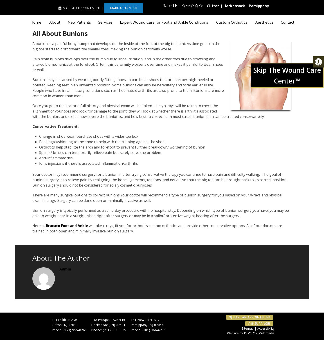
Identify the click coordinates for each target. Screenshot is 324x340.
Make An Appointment (79, 8)
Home (35, 22)
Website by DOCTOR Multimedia (250, 333)
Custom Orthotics (231, 22)
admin (65, 269)
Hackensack (234, 5)
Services (105, 22)
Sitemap (248, 328)
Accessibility (265, 328)
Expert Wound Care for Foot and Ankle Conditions (164, 22)
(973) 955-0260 (75, 330)
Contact (287, 22)
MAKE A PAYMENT (124, 8)
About (54, 22)
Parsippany (259, 5)
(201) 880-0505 (114, 330)
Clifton (213, 5)
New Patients (79, 22)
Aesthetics (264, 22)
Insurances (259, 323)
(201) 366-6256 (154, 330)
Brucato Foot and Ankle (67, 225)
